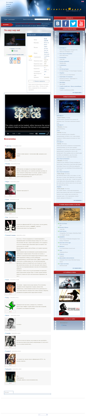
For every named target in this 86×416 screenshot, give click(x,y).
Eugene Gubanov (61, 117)
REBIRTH (62, 237)
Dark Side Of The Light (65, 242)
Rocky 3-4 (46, 42)
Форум (8, 14)
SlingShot (62, 72)
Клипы (8, 6)
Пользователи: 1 (64, 322)
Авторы (8, 8)
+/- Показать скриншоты (39, 81)
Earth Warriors (63, 231)
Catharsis (62, 254)
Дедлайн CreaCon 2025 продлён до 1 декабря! (28, 24)
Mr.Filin (59, 132)
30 (44, 74)
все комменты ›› (78, 200)
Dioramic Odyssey (64, 227)
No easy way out (31, 34)
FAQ (7, 12)
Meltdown (62, 246)
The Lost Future (63, 223)
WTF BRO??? (63, 48)
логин (5, 19)
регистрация (11, 19)
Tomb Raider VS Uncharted (66, 76)
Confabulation (63, 65)
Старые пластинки (64, 263)
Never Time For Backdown (66, 53)
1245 (45, 71)
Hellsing (64, 325)
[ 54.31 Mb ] (15, 48)
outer (61, 250)
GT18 (58, 130)
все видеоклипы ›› (77, 92)
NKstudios (59, 126)
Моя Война (62, 82)
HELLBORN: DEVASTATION (67, 258)
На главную (9, 2)
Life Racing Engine (64, 69)
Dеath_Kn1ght (60, 173)
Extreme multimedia (64, 61)
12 (44, 67)
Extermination (63, 57)
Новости (8, 4)
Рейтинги (9, 10)
